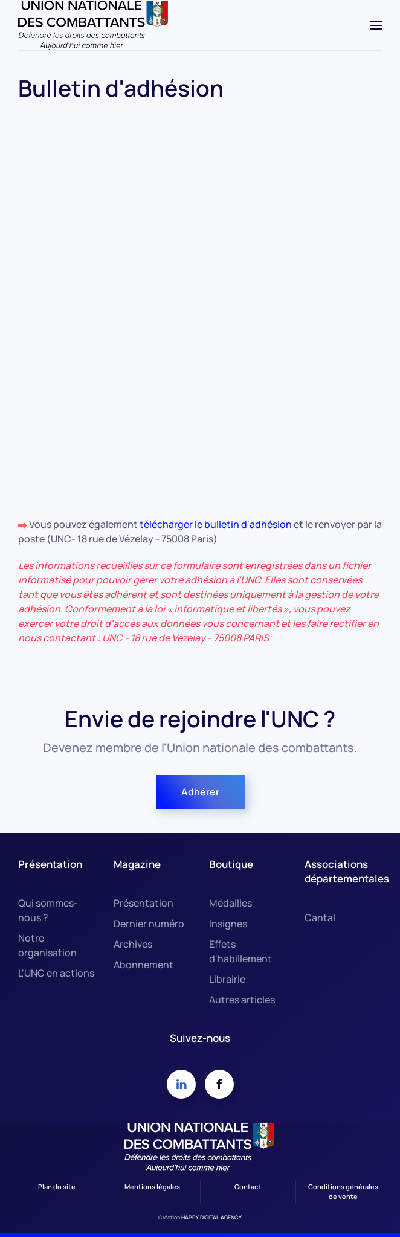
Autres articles (242, 999)
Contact (247, 1186)
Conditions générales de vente (343, 1191)
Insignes (228, 923)
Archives (133, 944)
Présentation (143, 903)
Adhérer (200, 791)
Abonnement (143, 964)
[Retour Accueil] (93, 25)
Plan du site (57, 1186)
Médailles (230, 903)
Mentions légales (152, 1186)
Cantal (320, 917)
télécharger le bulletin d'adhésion (217, 524)
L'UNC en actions (56, 973)
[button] (376, 25)
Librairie (227, 979)
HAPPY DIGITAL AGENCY (211, 1217)
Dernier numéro (149, 923)
